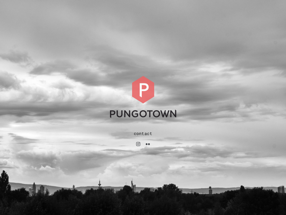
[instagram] (138, 144)
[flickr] (148, 144)
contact (143, 133)
